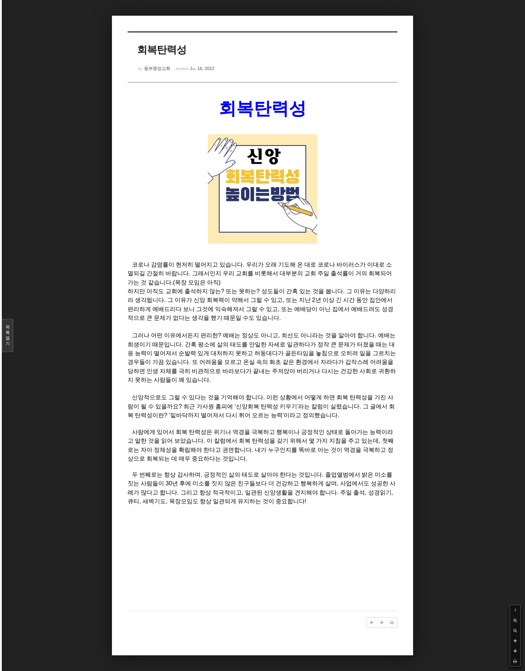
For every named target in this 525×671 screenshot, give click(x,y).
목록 (7, 335)
